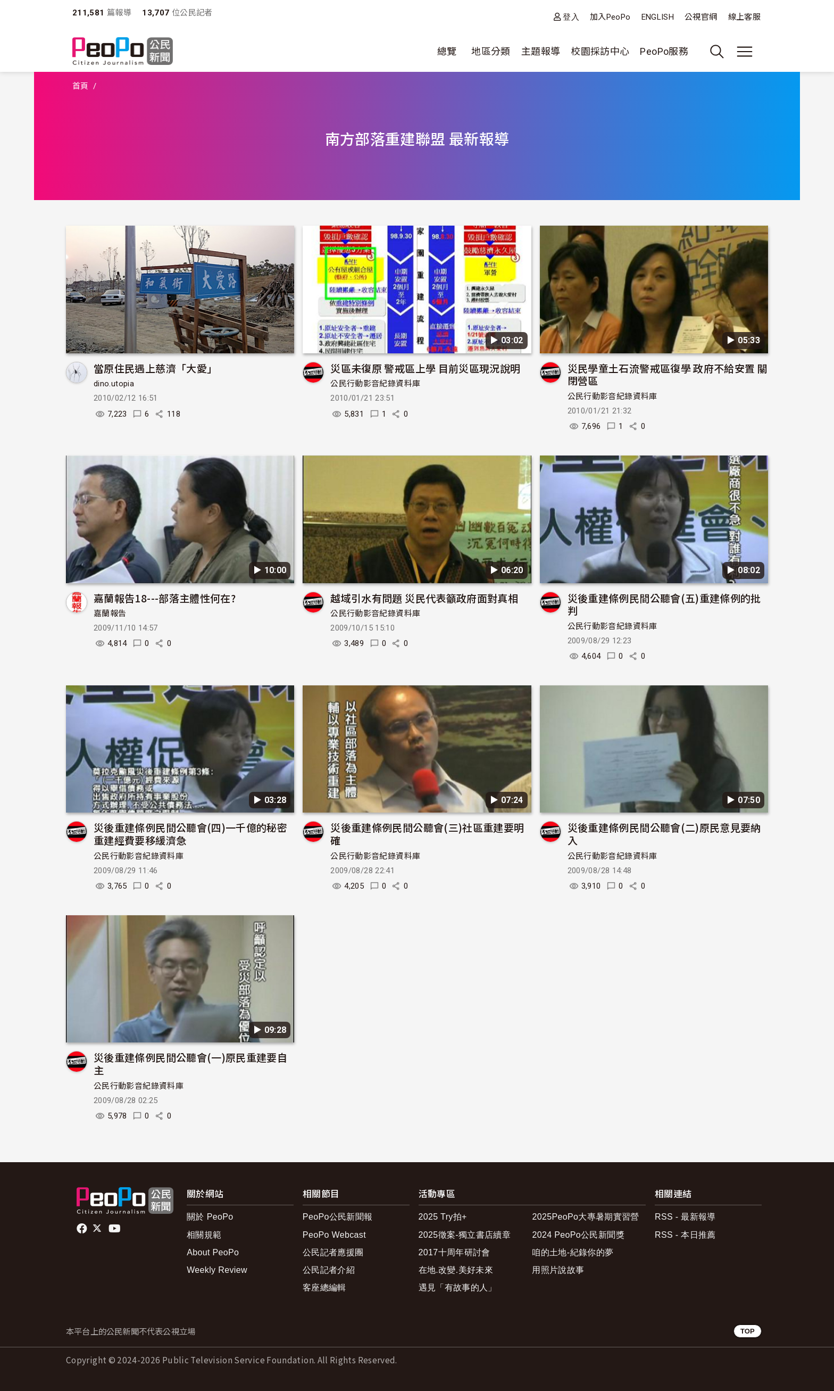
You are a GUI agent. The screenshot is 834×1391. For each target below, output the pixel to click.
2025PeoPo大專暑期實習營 (585, 1216)
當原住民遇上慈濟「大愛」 (155, 368)
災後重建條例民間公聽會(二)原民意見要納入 (664, 833)
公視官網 (701, 17)
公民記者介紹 (329, 1269)
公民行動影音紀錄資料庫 (375, 383)
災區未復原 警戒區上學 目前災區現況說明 (425, 368)
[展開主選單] (744, 51)
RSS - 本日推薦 (685, 1234)
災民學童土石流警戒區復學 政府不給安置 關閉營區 (668, 374)
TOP (747, 1331)
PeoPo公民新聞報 (338, 1216)
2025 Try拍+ (443, 1216)
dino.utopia (114, 383)
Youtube (115, 1228)
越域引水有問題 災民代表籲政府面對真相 (424, 598)
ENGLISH (657, 17)
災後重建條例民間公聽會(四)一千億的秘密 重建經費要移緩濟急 (190, 833)
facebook (83, 1228)
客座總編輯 (324, 1287)
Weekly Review (217, 1269)
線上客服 (744, 17)
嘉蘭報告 (110, 613)
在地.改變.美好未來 (456, 1269)
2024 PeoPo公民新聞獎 (578, 1234)
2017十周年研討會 (454, 1252)
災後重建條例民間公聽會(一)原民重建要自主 (190, 1063)
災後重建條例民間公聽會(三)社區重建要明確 (427, 833)
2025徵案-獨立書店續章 (465, 1234)
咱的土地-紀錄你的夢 (572, 1252)
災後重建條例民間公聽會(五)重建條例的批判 (664, 604)
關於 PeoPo (210, 1216)
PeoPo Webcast (334, 1234)
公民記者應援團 (333, 1252)
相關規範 (204, 1234)
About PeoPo (213, 1252)
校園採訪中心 (600, 51)
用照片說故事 (558, 1269)
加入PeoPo (610, 17)
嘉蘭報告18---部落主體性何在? (165, 598)
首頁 (80, 86)
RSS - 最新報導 (685, 1216)
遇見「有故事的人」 (458, 1287)
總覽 (447, 51)
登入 (571, 17)
